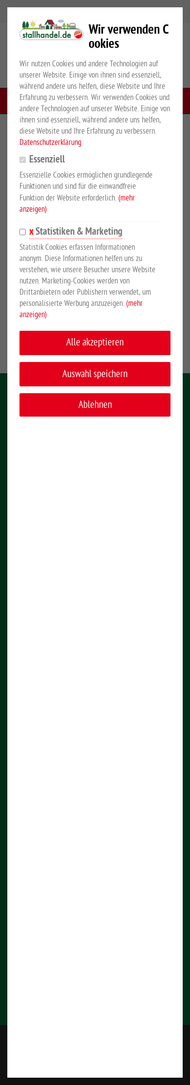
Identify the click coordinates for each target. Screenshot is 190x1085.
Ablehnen (95, 404)
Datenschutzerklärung (50, 142)
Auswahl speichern (95, 374)
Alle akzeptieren (95, 342)
